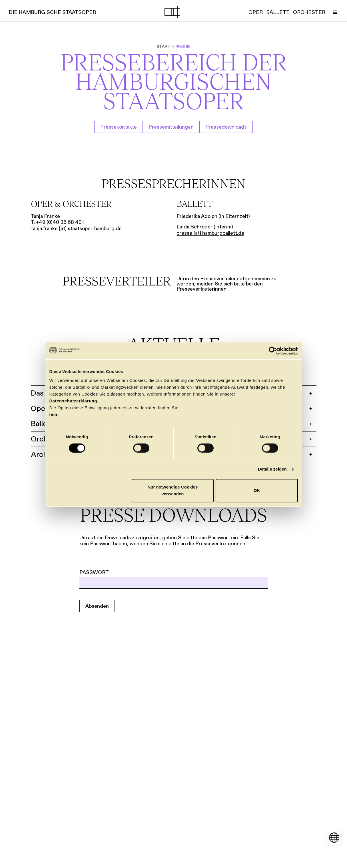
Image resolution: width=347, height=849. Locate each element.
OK (257, 490)
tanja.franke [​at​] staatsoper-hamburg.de (76, 228)
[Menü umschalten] (335, 12)
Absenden (97, 606)
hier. (54, 414)
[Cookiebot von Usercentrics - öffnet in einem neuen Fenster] (273, 351)
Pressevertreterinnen (220, 543)
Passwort (94, 572)
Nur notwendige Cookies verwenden (172, 490)
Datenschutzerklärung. (74, 400)
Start (163, 46)
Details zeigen (272, 469)
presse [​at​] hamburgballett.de (210, 233)
